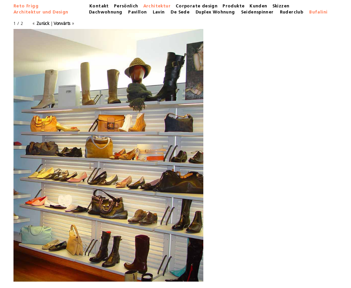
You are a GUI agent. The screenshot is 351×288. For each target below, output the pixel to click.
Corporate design (196, 6)
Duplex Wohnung (215, 12)
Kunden (258, 6)
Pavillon (137, 12)
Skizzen (281, 6)
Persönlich (126, 6)
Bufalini (318, 12)
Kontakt (99, 6)
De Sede (180, 12)
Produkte (233, 6)
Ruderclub (291, 12)
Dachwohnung (105, 12)
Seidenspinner (257, 12)
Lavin (159, 12)
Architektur (157, 6)
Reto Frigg (25, 6)
